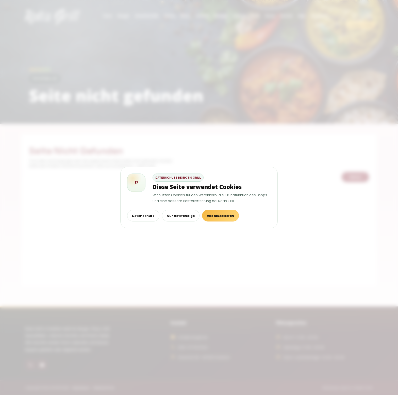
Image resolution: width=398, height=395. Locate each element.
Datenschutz (143, 215)
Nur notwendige (181, 215)
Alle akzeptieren (220, 215)
